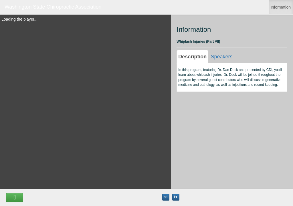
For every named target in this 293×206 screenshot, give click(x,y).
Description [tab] (192, 57)
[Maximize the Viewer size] (165, 197)
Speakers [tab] (221, 57)
